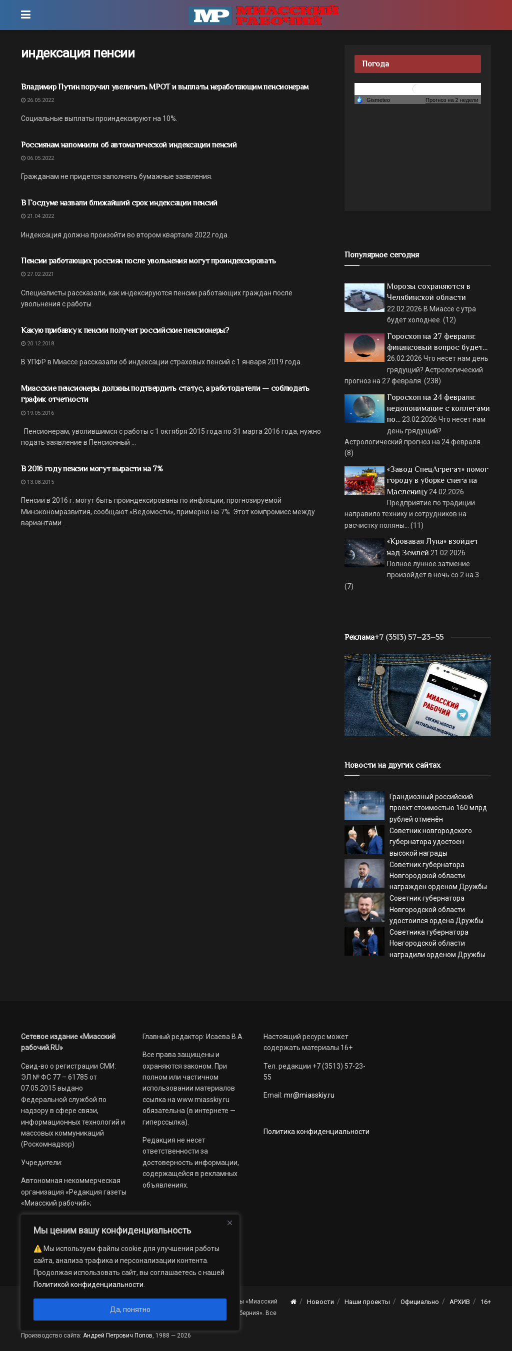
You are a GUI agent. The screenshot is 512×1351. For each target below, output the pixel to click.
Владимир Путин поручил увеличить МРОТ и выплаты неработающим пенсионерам (164, 86)
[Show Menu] (25, 15)
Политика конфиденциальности (317, 1132)
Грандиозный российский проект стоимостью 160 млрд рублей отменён (438, 808)
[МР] (417, 694)
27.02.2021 (37, 274)
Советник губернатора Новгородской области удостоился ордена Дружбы (437, 909)
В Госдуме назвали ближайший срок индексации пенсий (119, 202)
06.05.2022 (37, 158)
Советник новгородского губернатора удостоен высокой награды (431, 842)
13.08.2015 (37, 482)
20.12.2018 (37, 343)
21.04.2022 (37, 216)
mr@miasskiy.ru (308, 1095)
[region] (130, 1272)
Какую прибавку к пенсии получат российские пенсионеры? (125, 330)
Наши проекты (367, 1302)
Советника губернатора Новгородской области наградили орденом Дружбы (438, 943)
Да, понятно (130, 1310)
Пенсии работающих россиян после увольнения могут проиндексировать (148, 260)
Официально (419, 1302)
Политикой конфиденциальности (89, 1285)
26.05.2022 (37, 100)
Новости (320, 1302)
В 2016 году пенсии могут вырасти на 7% (92, 468)
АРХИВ (460, 1302)
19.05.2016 (37, 413)
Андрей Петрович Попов (117, 1335)
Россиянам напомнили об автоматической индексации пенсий (128, 144)
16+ (485, 1302)
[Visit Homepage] (263, 15)
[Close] (230, 1223)
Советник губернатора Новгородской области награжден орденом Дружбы (438, 876)
